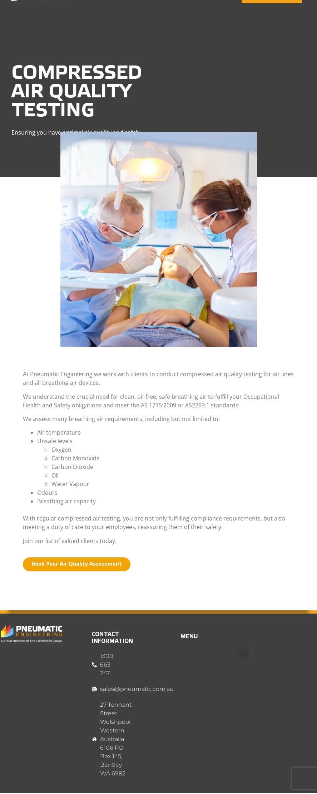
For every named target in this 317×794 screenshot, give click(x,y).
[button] (243, 653)
